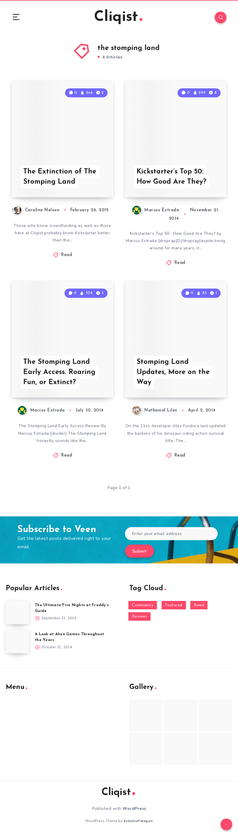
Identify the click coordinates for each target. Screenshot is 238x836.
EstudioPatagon (138, 821)
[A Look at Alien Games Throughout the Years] (17, 641)
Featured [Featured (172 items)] (173, 605)
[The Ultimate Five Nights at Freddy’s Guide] (17, 612)
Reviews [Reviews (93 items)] (139, 616)
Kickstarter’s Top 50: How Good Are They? (171, 176)
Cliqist (118, 17)
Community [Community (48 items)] (143, 605)
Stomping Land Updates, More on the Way (173, 372)
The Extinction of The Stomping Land (59, 176)
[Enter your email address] (171, 533)
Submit (139, 551)
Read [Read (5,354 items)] (199, 605)
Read (66, 255)
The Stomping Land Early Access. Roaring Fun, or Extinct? (59, 372)
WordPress (134, 808)
